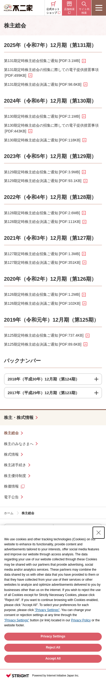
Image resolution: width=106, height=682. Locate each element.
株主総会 (11, 433)
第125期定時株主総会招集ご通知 (44, 335)
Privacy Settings (53, 647)
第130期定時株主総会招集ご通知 (42, 116)
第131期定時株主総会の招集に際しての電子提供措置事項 (51, 73)
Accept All (53, 669)
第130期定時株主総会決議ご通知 (42, 140)
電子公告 (11, 497)
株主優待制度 (15, 476)
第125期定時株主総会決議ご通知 (42, 344)
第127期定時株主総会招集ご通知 (42, 254)
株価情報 (11, 486)
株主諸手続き (15, 465)
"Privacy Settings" (47, 621)
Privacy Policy (81, 631)
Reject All (53, 658)
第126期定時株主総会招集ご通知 (42, 294)
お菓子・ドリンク (71, 530)
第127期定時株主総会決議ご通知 (42, 262)
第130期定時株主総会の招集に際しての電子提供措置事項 (51, 128)
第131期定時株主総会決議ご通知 (42, 84)
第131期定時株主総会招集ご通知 (42, 61)
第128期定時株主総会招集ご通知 (42, 213)
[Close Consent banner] (98, 543)
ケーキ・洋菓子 (20, 530)
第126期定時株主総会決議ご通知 (42, 303)
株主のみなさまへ (18, 444)
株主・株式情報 (18, 417)
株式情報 (11, 454)
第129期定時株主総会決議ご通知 (42, 181)
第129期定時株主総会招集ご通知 (42, 172)
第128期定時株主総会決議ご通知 (42, 222)
